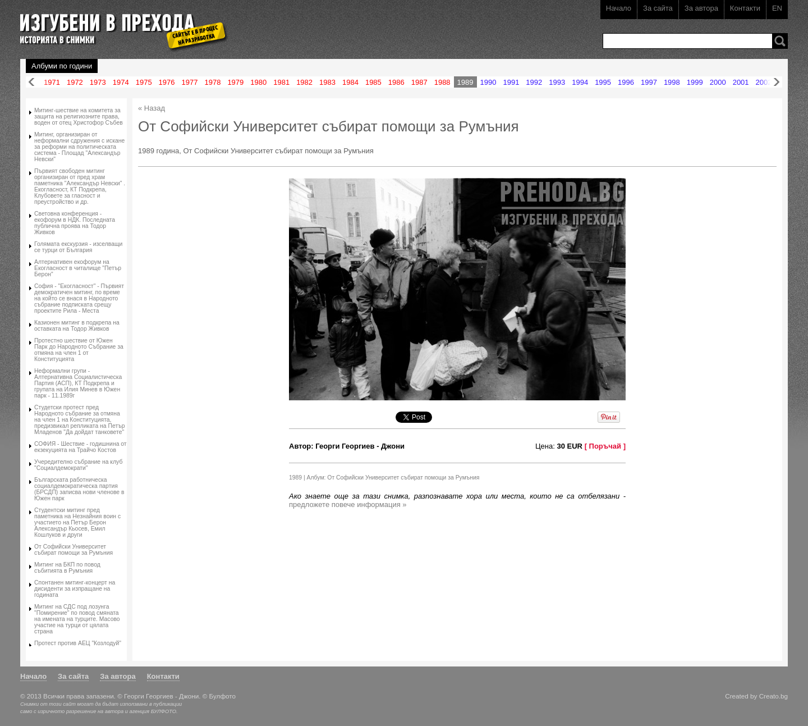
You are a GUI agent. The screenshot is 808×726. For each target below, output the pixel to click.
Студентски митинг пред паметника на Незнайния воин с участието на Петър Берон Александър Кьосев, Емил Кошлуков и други (77, 522)
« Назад (151, 108)
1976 (167, 82)
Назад (31, 82)
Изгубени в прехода (119, 24)
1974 (121, 82)
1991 (511, 82)
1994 (580, 82)
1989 (465, 82)
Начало (618, 8)
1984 (350, 82)
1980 (258, 82)
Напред (776, 82)
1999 (695, 82)
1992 (534, 82)
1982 (304, 82)
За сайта (658, 8)
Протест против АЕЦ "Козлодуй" (77, 643)
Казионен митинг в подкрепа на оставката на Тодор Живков (77, 325)
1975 (144, 82)
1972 (75, 82)
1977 (190, 82)
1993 (557, 82)
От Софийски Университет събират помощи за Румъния (73, 550)
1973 (98, 82)
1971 (52, 82)
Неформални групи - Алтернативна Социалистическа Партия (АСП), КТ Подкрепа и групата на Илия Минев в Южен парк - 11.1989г (78, 383)
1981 (281, 82)
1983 (327, 82)
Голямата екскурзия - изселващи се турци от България (78, 247)
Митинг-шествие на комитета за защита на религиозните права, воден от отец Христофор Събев (78, 116)
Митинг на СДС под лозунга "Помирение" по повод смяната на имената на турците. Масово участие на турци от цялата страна (77, 619)
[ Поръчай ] (605, 446)
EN (777, 8)
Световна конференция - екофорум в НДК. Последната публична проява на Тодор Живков (74, 223)
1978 (212, 82)
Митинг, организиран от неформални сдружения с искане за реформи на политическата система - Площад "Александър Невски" (79, 146)
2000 (718, 82)
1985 (373, 82)
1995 (603, 82)
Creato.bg (773, 696)
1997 (649, 82)
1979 (235, 82)
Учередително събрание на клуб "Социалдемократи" (78, 465)
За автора (701, 8)
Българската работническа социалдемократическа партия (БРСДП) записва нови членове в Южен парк (79, 489)
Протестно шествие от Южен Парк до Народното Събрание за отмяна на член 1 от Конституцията (78, 349)
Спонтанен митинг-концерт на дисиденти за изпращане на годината (74, 588)
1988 (442, 82)
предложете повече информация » (348, 504)
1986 (396, 82)
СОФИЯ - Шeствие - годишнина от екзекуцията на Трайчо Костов (80, 447)
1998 (672, 82)
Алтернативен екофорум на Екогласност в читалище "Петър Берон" (77, 268)
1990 (488, 82)
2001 (741, 82)
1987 (419, 82)
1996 (626, 82)
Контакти (745, 8)
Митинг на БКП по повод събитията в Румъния (67, 567)
